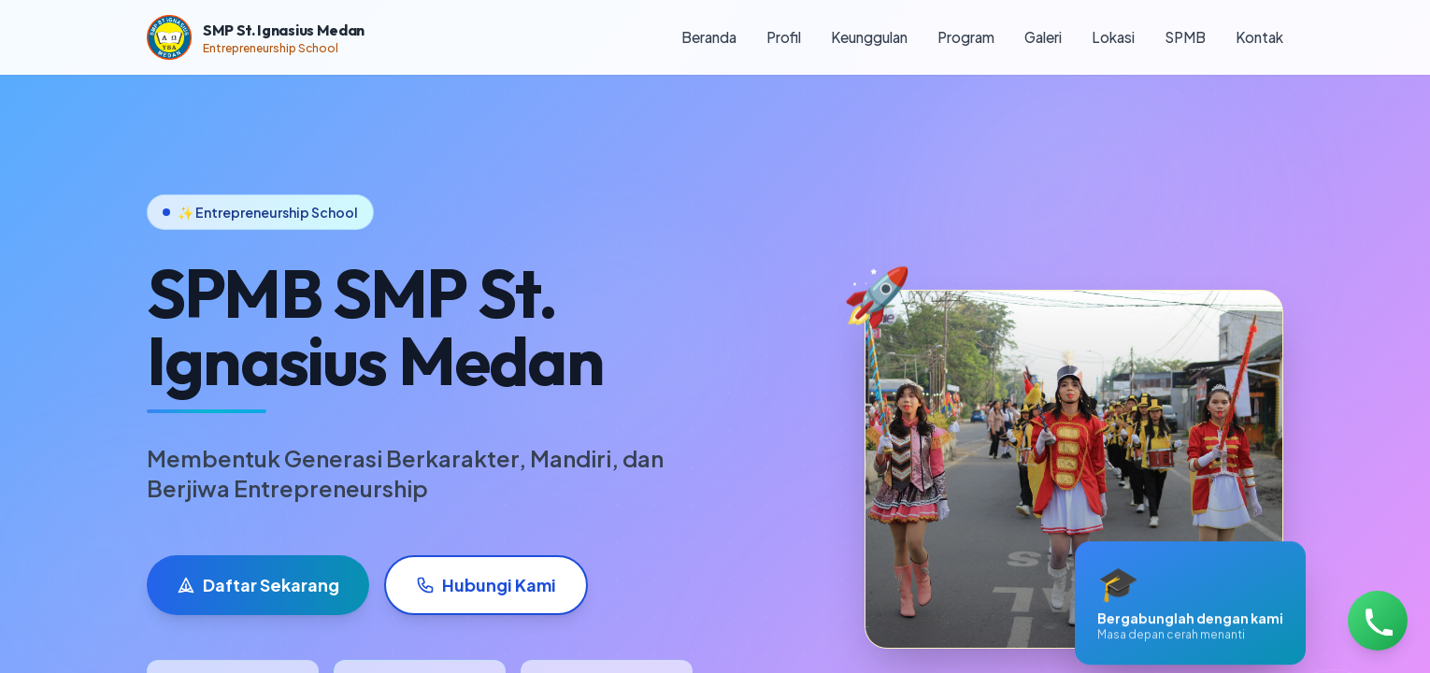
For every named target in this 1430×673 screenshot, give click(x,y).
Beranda (708, 37)
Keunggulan (869, 37)
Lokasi (1113, 37)
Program (965, 37)
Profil (783, 37)
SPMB (1185, 37)
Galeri (1043, 37)
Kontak (1259, 37)
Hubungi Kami (486, 584)
